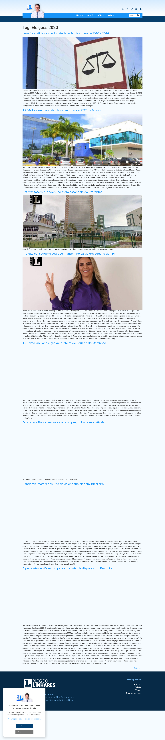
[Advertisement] (82, 38)
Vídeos (101, 15)
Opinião (90, 15)
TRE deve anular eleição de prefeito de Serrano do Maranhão (64, 372)
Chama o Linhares (133, 723)
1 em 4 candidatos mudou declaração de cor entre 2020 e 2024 (66, 63)
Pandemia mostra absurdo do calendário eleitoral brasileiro (63, 513)
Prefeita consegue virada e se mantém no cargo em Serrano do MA (69, 283)
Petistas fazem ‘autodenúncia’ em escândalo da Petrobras (62, 221)
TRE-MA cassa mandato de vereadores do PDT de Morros (62, 139)
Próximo (138, 698)
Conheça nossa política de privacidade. (23, 719)
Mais (111, 15)
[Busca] (132, 15)
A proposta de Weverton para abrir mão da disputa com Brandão (67, 597)
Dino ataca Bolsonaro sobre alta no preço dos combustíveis (63, 452)
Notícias (80, 15)
